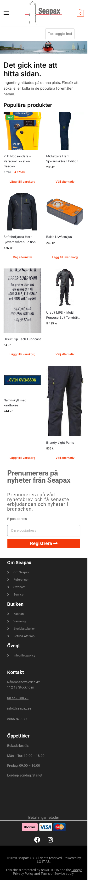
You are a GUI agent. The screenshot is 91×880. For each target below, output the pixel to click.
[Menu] (11, 13)
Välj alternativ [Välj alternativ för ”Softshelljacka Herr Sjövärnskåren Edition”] (22, 257)
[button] (80, 13)
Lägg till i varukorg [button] (22, 181)
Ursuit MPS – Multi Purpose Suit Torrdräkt (63, 315)
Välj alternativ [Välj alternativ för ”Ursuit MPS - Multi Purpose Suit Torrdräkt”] (65, 354)
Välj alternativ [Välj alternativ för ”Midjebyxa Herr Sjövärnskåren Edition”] (65, 181)
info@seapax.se (19, 708)
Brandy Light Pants (60, 442)
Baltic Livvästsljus (59, 237)
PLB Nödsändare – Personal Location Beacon (17, 161)
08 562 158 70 (17, 698)
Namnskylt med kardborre (15, 402)
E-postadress (17, 519)
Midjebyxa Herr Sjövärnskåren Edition (62, 158)
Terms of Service (53, 873)
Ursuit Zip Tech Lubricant (22, 339)
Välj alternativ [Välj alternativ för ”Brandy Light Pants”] (65, 457)
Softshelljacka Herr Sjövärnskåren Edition (20, 239)
